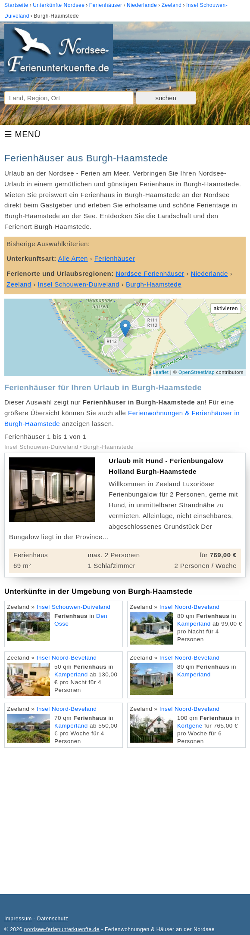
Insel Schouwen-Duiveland (74, 607)
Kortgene (190, 725)
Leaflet (161, 372)
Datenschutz (52, 919)
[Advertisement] (125, 816)
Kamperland (194, 623)
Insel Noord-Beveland (189, 607)
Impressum (18, 919)
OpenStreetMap (196, 372)
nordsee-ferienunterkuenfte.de (62, 929)
